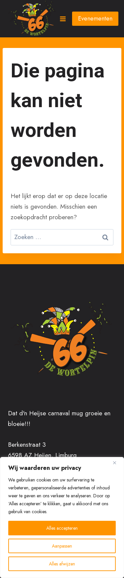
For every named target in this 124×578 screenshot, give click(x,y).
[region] (62, 517)
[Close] (117, 463)
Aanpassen (62, 546)
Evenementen (95, 18)
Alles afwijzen (62, 563)
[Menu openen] (62, 19)
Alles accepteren (62, 528)
